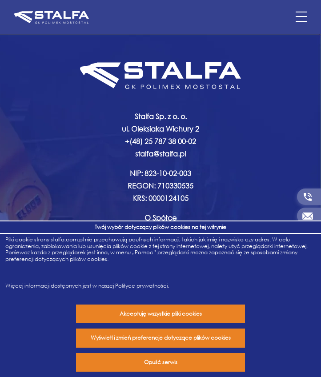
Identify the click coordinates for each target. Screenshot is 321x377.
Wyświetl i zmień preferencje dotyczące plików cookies (161, 337)
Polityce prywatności (141, 285)
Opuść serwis (160, 362)
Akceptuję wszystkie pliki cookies (161, 313)
